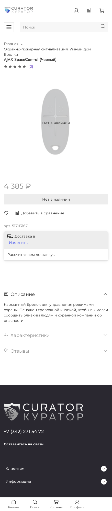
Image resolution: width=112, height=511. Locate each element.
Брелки (11, 54)
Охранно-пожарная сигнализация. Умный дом (47, 49)
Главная (11, 44)
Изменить (18, 242)
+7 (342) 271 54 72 (24, 431)
